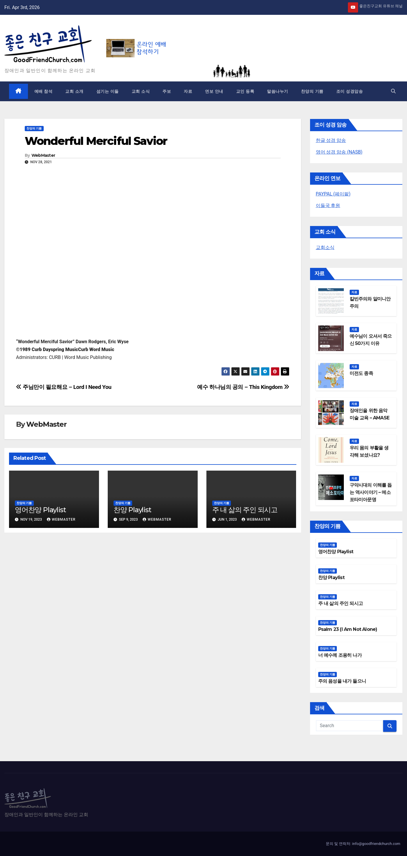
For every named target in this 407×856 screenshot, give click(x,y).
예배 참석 (43, 91)
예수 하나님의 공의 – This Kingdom (243, 387)
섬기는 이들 (107, 91)
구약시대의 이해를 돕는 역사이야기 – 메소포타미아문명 (371, 492)
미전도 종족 (361, 373)
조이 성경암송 (349, 91)
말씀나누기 (277, 91)
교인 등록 (245, 91)
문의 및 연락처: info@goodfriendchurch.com (363, 843)
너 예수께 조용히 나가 (340, 655)
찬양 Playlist (132, 510)
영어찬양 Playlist (40, 510)
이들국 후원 (328, 205)
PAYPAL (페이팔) (333, 194)
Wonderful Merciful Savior (96, 141)
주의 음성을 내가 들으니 (342, 681)
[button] (393, 91)
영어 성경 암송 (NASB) (339, 152)
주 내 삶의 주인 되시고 (244, 510)
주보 (166, 91)
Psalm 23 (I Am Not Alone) (347, 629)
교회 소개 (74, 91)
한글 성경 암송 (331, 140)
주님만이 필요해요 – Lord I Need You (64, 387)
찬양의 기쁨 (312, 91)
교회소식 (325, 247)
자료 (188, 91)
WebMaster (43, 155)
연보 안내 (214, 91)
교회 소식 (141, 91)
